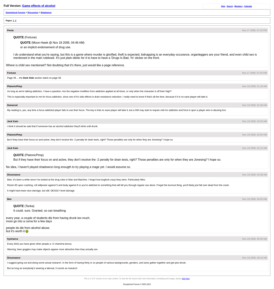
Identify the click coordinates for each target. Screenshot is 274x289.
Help (223, 6)
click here (186, 279)
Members (239, 6)
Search (230, 6)
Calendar (248, 6)
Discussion (33, 12)
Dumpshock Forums (15, 12)
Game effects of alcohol (38, 5)
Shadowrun (46, 12)
